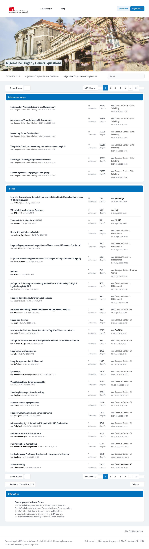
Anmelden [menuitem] (123, 8)
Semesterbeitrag (17, 464)
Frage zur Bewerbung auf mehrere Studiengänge (31, 297)
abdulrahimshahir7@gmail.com (25, 374)
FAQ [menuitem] (61, 8)
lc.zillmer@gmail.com (22, 235)
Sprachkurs (15, 371)
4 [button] (120, 87)
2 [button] (110, 87)
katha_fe (17, 333)
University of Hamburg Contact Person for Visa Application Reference (40, 309)
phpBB (18, 540)
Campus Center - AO (123, 464)
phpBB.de (34, 544)
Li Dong (16, 405)
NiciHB (16, 223)
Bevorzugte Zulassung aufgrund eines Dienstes (30, 159)
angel (16, 323)
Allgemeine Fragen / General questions (34, 63)
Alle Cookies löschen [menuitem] (132, 531)
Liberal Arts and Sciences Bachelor (25, 232)
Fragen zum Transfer (19, 319)
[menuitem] (45, 8)
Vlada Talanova (19, 261)
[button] (141, 88)
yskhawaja (18, 202)
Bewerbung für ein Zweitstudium (24, 133)
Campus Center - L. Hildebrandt (121, 232)
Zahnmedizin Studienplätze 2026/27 (26, 220)
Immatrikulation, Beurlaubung (23, 443)
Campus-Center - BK (123, 309)
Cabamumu (18, 467)
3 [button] (115, 87)
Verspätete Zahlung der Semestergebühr (27, 381)
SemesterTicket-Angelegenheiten (24, 402)
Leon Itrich (18, 248)
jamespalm (18, 415)
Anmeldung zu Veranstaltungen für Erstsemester (31, 120)
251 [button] (136, 87)
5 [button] (125, 87)
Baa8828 (118, 330)
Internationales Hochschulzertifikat (25, 433)
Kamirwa (17, 457)
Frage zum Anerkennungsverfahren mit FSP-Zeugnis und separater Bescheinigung (45, 258)
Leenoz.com (67, 540)
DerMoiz (17, 289)
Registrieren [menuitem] (137, 8)
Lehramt (14, 271)
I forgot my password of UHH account (26, 361)
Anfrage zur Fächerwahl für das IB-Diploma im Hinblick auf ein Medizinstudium (44, 340)
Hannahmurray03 (20, 436)
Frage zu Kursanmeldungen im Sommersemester (31, 412)
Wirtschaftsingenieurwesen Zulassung (26, 210)
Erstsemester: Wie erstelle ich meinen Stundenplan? (32, 106)
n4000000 (18, 312)
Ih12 (15, 213)
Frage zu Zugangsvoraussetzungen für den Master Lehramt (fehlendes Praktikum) (45, 245)
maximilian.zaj (19, 343)
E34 (15, 385)
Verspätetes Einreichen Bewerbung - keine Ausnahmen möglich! (37, 146)
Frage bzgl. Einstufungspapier (23, 350)
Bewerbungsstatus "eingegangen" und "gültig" (30, 172)
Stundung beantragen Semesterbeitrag (27, 392)
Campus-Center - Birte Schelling (25, 110)
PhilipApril (18, 426)
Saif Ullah (17, 364)
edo (15, 354)
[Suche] (136, 76)
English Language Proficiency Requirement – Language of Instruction (39, 454)
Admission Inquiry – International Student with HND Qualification (39, 423)
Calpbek (17, 395)
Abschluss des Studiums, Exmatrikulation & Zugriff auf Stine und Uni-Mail (42, 330)
